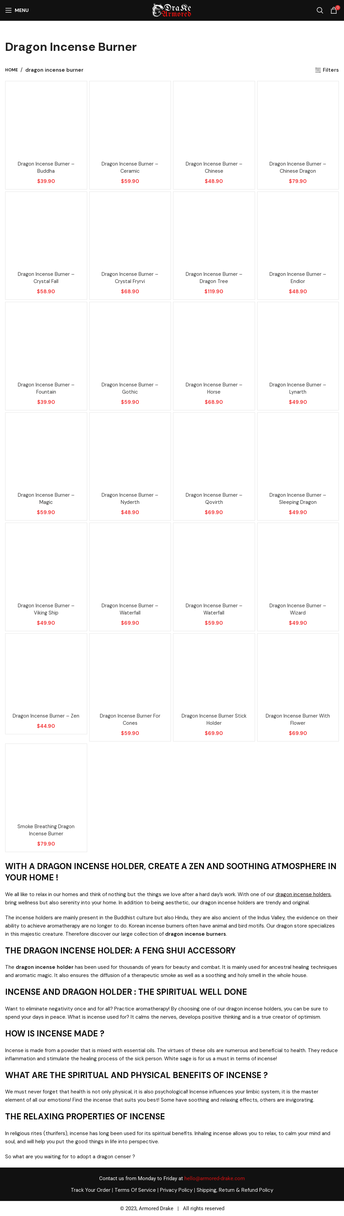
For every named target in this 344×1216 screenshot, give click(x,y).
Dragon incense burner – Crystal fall (46, 278)
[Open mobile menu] (17, 10)
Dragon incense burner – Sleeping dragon (298, 499)
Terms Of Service (135, 1190)
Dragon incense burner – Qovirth (214, 499)
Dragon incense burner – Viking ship (46, 609)
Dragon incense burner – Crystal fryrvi (130, 278)
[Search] (320, 10)
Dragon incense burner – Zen (46, 715)
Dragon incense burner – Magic (46, 499)
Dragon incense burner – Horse (214, 388)
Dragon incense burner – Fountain (46, 388)
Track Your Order (90, 1190)
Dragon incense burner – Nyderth (130, 499)
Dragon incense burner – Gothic (130, 388)
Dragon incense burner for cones (130, 719)
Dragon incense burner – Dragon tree (214, 278)
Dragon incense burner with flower (298, 719)
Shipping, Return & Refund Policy (235, 1190)
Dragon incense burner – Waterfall (130, 609)
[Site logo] (171, 9)
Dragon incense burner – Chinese (214, 167)
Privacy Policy (176, 1190)
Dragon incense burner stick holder (214, 719)
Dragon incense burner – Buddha (46, 167)
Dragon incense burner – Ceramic (130, 167)
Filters (331, 70)
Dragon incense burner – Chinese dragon (298, 167)
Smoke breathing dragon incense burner (46, 830)
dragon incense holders (303, 894)
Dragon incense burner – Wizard (298, 609)
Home (11, 70)
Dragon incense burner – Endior (298, 278)
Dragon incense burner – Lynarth (298, 388)
